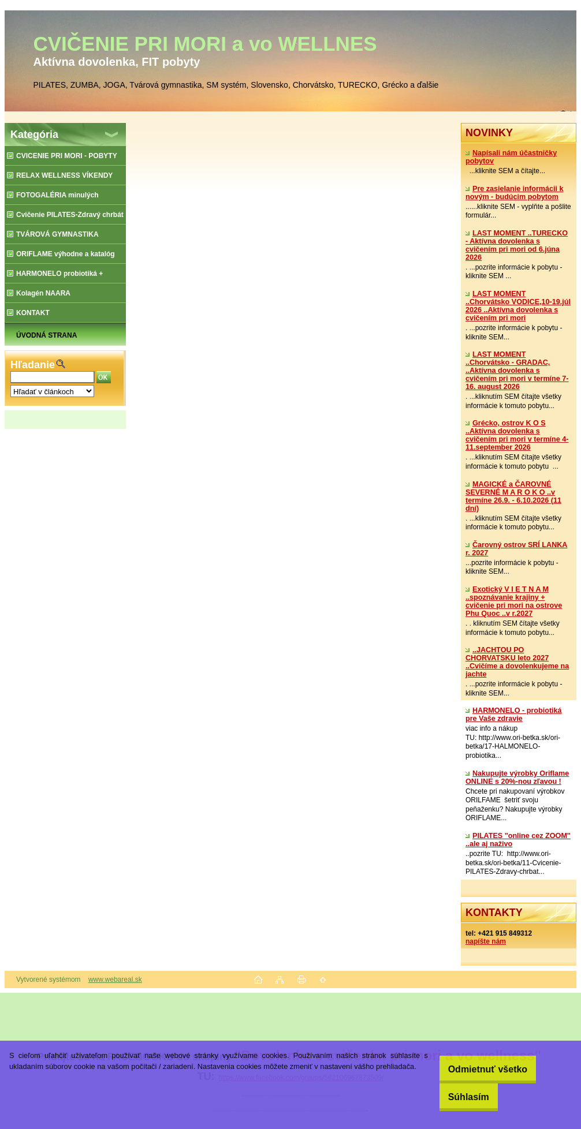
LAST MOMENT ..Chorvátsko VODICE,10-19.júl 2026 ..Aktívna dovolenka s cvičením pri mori (518, 306)
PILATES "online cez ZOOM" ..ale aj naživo (518, 840)
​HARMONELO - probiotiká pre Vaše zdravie (513, 714)
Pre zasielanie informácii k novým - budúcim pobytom (514, 193)
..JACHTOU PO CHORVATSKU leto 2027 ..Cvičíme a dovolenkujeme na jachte (517, 662)
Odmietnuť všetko (477, 1069)
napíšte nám (485, 941)
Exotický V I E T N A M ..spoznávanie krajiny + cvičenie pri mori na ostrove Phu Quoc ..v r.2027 (513, 601)
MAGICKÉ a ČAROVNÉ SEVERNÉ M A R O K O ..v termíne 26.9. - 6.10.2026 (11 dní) (513, 496)
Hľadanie (32, 365)
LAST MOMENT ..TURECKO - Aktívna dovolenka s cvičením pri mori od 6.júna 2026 (516, 245)
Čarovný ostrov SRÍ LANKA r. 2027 (516, 549)
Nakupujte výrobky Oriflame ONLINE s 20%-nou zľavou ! (517, 777)
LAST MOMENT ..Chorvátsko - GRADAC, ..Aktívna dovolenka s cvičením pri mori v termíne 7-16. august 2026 (516, 370)
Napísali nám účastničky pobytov (511, 157)
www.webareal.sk (115, 979)
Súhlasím (458, 1097)
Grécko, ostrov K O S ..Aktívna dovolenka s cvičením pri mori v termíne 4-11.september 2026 (516, 435)
